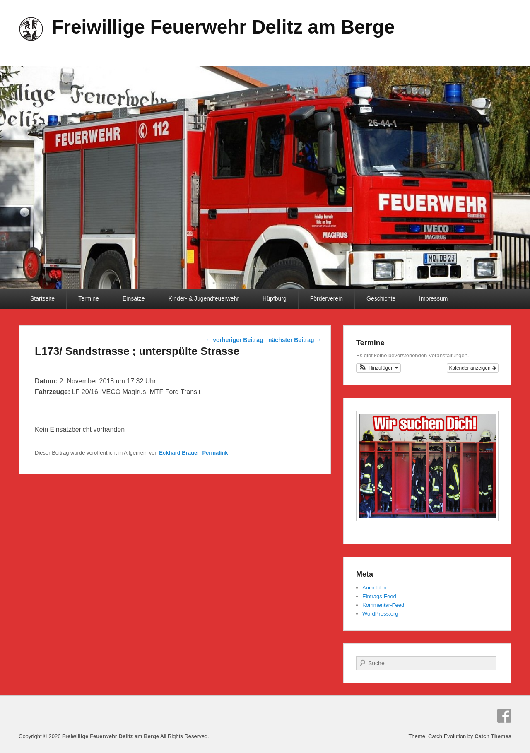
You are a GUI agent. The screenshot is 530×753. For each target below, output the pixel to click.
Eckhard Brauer (179, 453)
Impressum (433, 298)
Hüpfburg (275, 298)
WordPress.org (380, 614)
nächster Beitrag (294, 340)
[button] (378, 368)
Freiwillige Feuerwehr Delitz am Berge (223, 27)
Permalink (215, 453)
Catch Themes (493, 736)
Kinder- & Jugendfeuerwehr (204, 298)
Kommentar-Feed (383, 605)
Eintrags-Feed (379, 596)
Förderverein (326, 298)
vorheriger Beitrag (234, 340)
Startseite (42, 298)
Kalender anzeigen (472, 368)
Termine (88, 298)
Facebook (504, 716)
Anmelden (374, 588)
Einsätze (134, 298)
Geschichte (380, 298)
